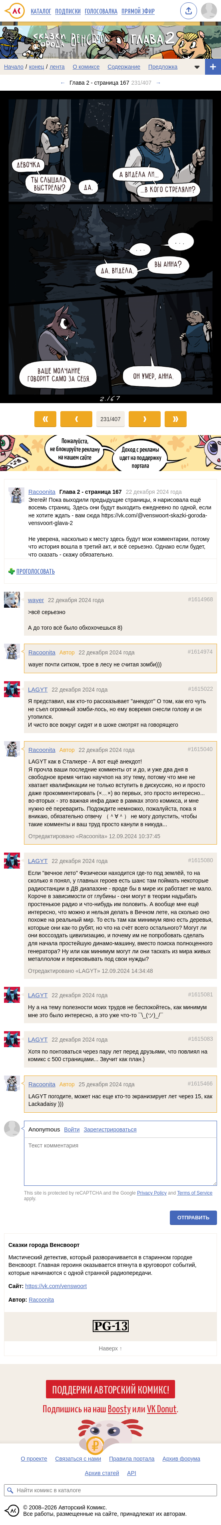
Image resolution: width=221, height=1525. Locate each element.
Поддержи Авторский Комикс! (110, 1389)
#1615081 (200, 995)
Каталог (41, 10)
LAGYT (38, 689)
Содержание (124, 67)
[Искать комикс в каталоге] (10, 1490)
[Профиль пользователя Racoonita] (16, 519)
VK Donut (162, 1408)
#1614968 (200, 599)
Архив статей (102, 1473)
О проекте (34, 1458)
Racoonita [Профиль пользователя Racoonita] (42, 491)
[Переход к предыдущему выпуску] (27, 247)
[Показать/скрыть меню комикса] (197, 67)
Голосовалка (101, 10)
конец (36, 67)
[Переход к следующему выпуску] (110, 247)
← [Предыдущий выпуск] (63, 83)
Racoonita (42, 652)
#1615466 (200, 1083)
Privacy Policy (152, 1193)
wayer (36, 599)
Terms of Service (195, 1193)
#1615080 (200, 860)
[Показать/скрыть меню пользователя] (209, 11)
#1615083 (200, 1039)
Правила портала (132, 1458)
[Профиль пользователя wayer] (14, 600)
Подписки (68, 10)
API (131, 1473)
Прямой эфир (138, 10)
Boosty (119, 1408)
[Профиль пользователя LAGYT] (14, 689)
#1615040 (200, 749)
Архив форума (181, 1458)
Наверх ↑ (110, 1348)
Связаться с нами (78, 1458)
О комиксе (86, 67)
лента (57, 67)
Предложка (162, 67)
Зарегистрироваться (110, 1129)
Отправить (193, 1218)
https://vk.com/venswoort (56, 1286)
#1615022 (200, 689)
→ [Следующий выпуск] (158, 83)
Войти (72, 1129)
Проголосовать (35, 571)
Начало (14, 67)
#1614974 (200, 652)
